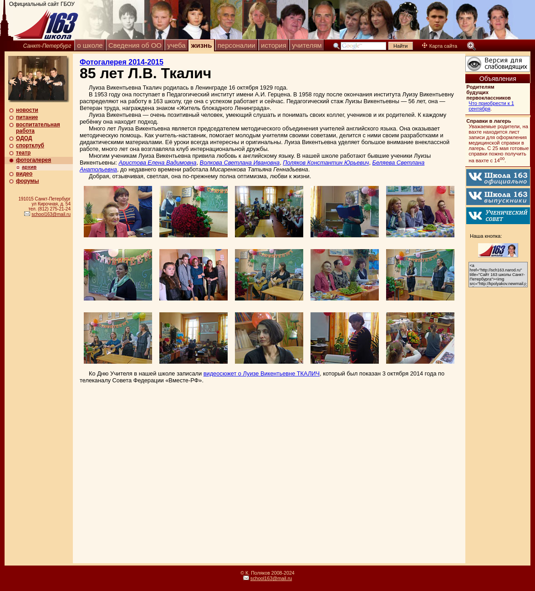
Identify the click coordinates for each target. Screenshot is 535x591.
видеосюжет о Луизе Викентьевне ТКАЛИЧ (262, 373)
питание (27, 117)
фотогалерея (33, 160)
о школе (89, 45)
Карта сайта (439, 46)
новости (27, 110)
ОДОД (24, 138)
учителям (306, 45)
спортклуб (30, 145)
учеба (176, 45)
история (273, 45)
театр (23, 153)
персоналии (236, 45)
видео (24, 173)
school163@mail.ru (51, 214)
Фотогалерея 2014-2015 (121, 62)
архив (29, 167)
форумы (27, 181)
